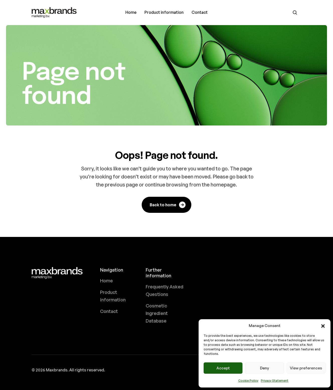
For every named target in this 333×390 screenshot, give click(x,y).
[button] (322, 325)
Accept (223, 368)
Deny (264, 368)
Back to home (168, 205)
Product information (164, 12)
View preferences (306, 368)
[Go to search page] (294, 12)
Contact (200, 12)
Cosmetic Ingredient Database (157, 313)
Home (130, 12)
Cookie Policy (248, 380)
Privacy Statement (274, 380)
